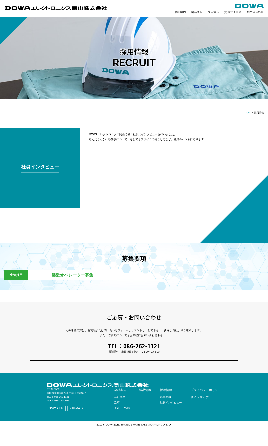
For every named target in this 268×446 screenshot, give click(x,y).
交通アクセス (232, 12)
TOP (247, 112)
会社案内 (180, 12)
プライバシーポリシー (205, 408)
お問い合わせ (255, 12)
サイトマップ (199, 415)
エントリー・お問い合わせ (175, 103)
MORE (39, 173)
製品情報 (197, 12)
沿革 (117, 420)
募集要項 (111, 103)
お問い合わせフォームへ (134, 368)
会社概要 (119, 415)
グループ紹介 (122, 426)
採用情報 (213, 12)
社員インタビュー (138, 103)
